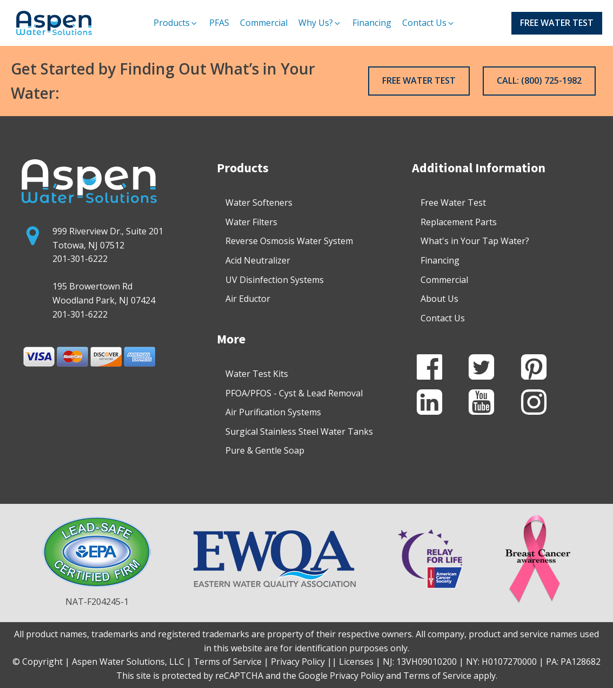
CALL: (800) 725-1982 (539, 80)
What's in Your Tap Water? (475, 241)
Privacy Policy (357, 676)
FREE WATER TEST (557, 23)
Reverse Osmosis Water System (289, 241)
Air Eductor (247, 299)
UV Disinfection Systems (274, 280)
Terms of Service (437, 676)
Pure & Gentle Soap (264, 450)
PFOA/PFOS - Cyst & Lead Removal (294, 393)
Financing (440, 260)
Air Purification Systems (273, 412)
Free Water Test (453, 202)
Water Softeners (258, 202)
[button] (176, 23)
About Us (439, 299)
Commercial (444, 280)
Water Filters (251, 222)
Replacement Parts (459, 222)
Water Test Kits (256, 374)
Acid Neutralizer (257, 260)
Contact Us (443, 318)
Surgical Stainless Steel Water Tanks (299, 431)
